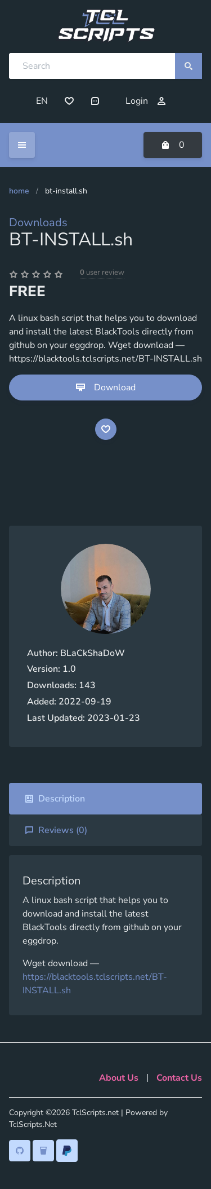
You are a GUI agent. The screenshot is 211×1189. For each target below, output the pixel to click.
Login (145, 101)
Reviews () (56, 830)
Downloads (38, 222)
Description (55, 798)
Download (106, 387)
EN (42, 101)
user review (102, 272)
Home (19, 191)
